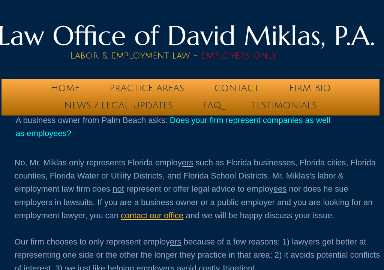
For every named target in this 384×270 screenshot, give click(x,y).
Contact (236, 88)
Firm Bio (310, 88)
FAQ (212, 105)
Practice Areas (147, 88)
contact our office (152, 215)
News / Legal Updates (118, 105)
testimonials (284, 105)
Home (65, 88)
